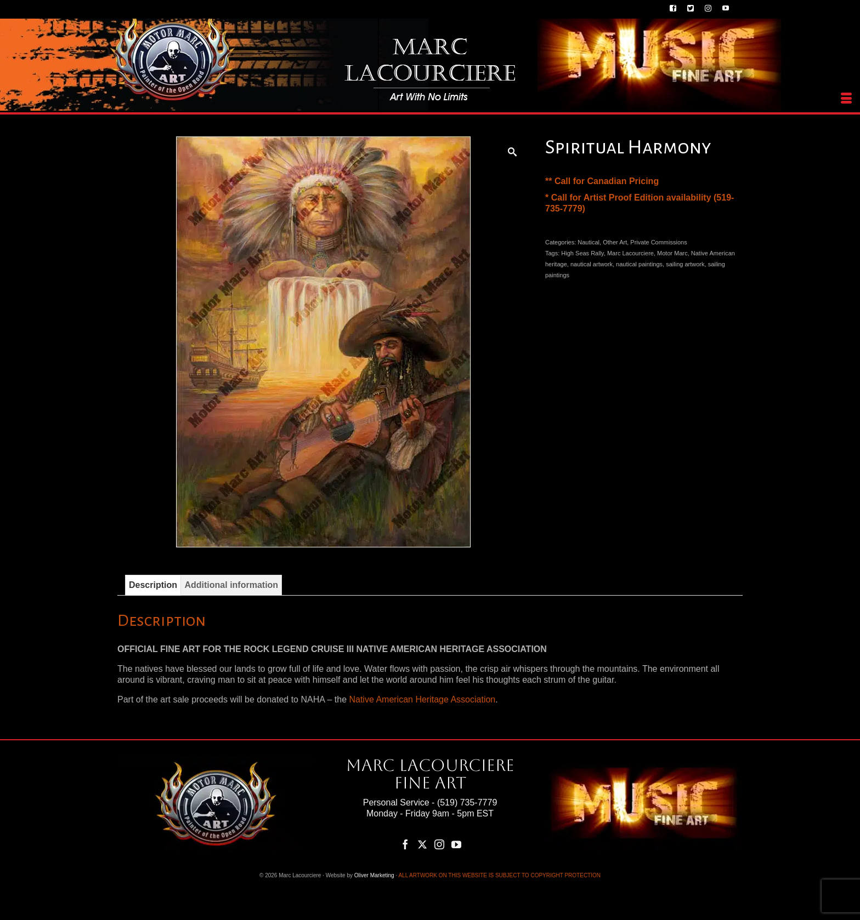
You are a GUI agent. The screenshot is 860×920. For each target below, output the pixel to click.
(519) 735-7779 (467, 802)
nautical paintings (639, 264)
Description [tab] (153, 585)
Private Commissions (658, 242)
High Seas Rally (582, 253)
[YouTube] (456, 844)
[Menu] (846, 98)
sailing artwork (685, 264)
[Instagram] (439, 844)
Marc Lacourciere (630, 253)
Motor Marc (672, 253)
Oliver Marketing (374, 875)
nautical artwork (591, 264)
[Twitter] (422, 844)
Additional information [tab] (231, 585)
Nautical (588, 242)
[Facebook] (405, 844)
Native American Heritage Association (422, 699)
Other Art (615, 242)
